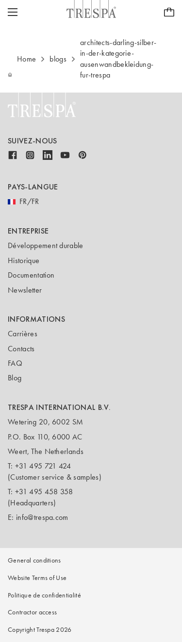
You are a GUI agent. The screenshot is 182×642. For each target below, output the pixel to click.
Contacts (21, 348)
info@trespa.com (42, 517)
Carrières (22, 333)
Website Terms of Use (37, 578)
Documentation (31, 275)
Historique (23, 260)
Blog (14, 377)
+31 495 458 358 (44, 491)
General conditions (34, 560)
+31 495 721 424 (43, 465)
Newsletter (25, 290)
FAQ (15, 363)
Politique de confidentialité (44, 595)
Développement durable (45, 245)
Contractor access (32, 612)
